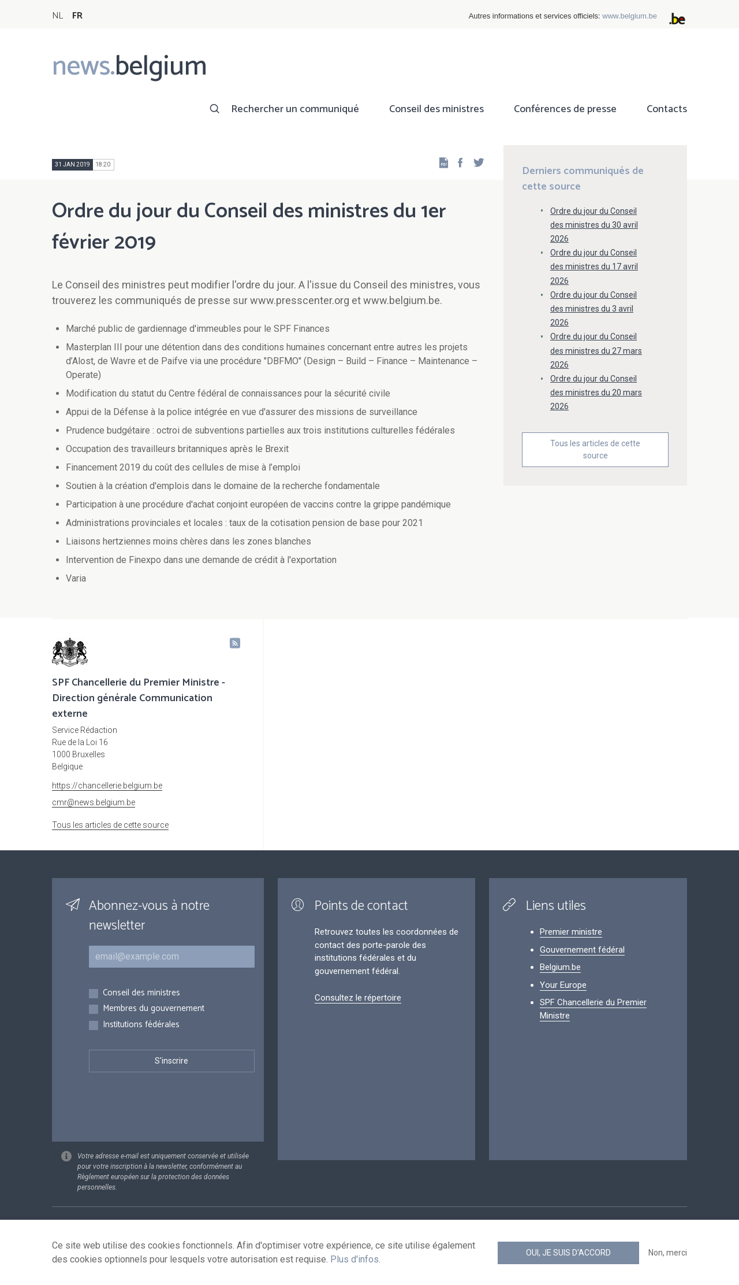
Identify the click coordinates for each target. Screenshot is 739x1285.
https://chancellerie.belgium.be (107, 785)
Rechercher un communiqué (295, 109)
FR (77, 16)
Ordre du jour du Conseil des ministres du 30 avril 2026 (594, 224)
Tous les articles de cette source (595, 449)
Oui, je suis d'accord (568, 1252)
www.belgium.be (629, 16)
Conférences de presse (565, 109)
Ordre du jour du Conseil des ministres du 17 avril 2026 (594, 266)
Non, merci (667, 1252)
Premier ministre (571, 932)
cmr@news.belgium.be (93, 802)
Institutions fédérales (141, 1025)
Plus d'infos (354, 1259)
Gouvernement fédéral (582, 950)
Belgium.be (560, 967)
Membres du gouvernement (153, 1009)
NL (57, 16)
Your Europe (563, 985)
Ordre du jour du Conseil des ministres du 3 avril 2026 (593, 308)
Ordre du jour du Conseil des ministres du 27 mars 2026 (596, 350)
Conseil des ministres (436, 109)
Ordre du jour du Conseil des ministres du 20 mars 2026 (596, 392)
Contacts (667, 109)
